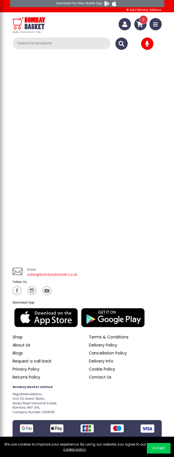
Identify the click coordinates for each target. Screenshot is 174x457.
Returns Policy (26, 377)
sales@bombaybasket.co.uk (52, 274)
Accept (159, 448)
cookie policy (74, 449)
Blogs (18, 353)
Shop (18, 337)
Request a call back (32, 361)
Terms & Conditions (109, 337)
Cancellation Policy (108, 353)
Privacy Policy (26, 369)
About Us (21, 345)
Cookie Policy (102, 369)
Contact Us (100, 377)
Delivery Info (101, 361)
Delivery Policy (103, 345)
